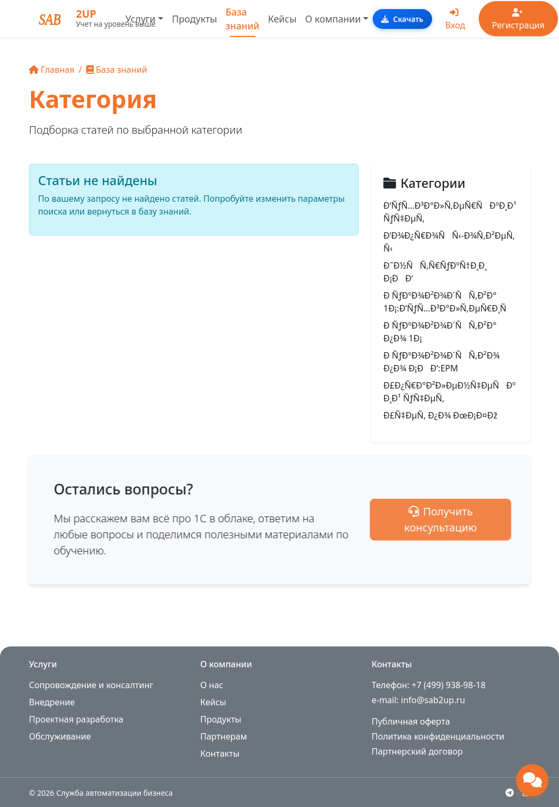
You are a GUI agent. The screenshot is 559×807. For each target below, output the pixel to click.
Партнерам (223, 736)
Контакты (219, 753)
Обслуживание (60, 736)
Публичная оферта (411, 721)
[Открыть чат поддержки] (532, 780)
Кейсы (282, 18)
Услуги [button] (140, 18)
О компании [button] (333, 18)
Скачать (402, 19)
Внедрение (52, 702)
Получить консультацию (475, 519)
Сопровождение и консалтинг (91, 685)
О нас (211, 685)
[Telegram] (509, 792)
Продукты (194, 18)
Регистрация (518, 19)
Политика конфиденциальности (438, 736)
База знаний (242, 18)
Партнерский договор (417, 751)
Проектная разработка (76, 719)
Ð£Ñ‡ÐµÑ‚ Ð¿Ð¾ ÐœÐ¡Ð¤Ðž (440, 415)
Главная (51, 69)
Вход (455, 19)
